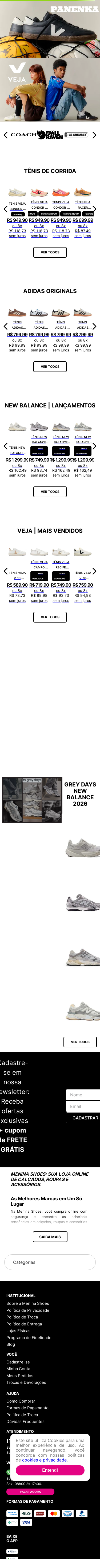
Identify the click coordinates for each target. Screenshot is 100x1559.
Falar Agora (30, 1492)
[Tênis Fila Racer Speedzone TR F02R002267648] (83, 209)
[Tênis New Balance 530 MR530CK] (39, 446)
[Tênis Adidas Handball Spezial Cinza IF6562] (83, 326)
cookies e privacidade (44, 1460)
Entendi (50, 1470)
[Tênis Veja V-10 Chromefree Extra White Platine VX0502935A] (17, 571)
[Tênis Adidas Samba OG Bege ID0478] (61, 326)
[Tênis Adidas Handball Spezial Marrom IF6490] (17, 326)
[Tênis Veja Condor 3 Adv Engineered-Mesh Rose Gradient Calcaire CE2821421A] (39, 209)
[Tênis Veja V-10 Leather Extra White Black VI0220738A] (83, 571)
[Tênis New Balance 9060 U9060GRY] (61, 446)
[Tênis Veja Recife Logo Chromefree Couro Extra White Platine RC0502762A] (61, 571)
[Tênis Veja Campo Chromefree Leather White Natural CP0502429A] (39, 571)
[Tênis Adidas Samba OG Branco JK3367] (39, 326)
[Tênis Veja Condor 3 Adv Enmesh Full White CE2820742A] (17, 209)
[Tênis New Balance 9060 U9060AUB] (83, 446)
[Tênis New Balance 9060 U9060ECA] (17, 446)
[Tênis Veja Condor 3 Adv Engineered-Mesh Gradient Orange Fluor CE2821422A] (61, 209)
